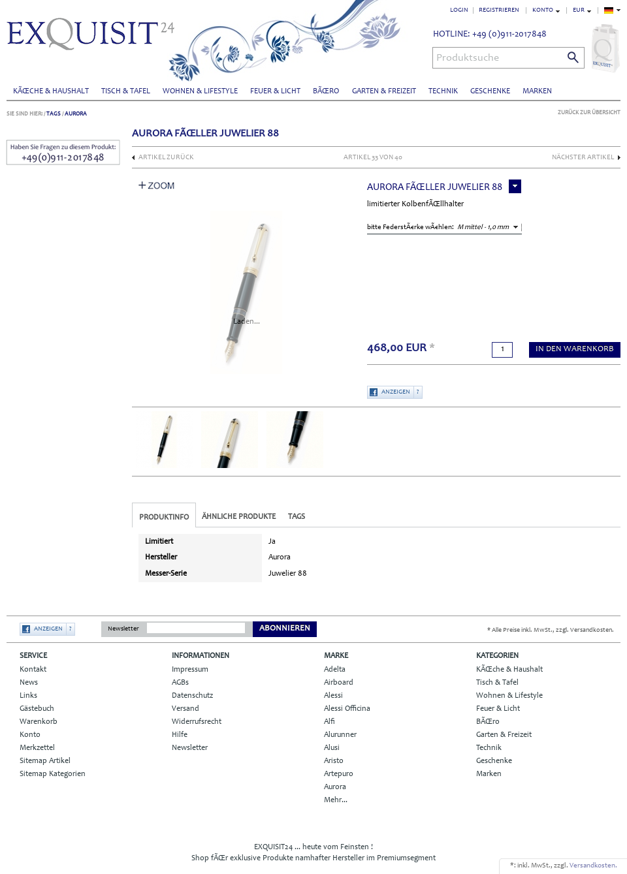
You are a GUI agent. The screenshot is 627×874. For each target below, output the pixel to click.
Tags (53, 114)
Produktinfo (164, 518)
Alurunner (340, 735)
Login (459, 10)
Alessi (333, 696)
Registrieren (499, 10)
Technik (443, 91)
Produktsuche (467, 58)
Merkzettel (37, 748)
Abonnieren (284, 629)
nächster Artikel (583, 157)
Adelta (335, 670)
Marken (537, 91)
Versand (185, 709)
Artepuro (338, 774)
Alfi (329, 722)
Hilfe (179, 735)
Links (28, 696)
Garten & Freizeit (384, 91)
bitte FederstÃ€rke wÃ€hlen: (410, 227)
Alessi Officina (347, 709)
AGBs (180, 683)
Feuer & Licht (275, 91)
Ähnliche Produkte (239, 517)
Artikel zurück (166, 157)
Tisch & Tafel (125, 91)
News (29, 683)
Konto (30, 735)
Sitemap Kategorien (53, 774)
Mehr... (335, 800)
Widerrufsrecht (196, 722)
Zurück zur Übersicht (589, 113)
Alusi (332, 748)
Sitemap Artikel (45, 761)
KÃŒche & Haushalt (51, 91)
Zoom (156, 185)
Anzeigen (395, 392)
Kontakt (33, 670)
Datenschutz (192, 696)
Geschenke (490, 91)
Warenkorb (38, 722)
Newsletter (123, 629)
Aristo (334, 761)
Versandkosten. (593, 865)
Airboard (338, 683)
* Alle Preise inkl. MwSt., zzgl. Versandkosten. (550, 630)
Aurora (76, 114)
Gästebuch (37, 709)
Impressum (190, 670)
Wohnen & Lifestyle (200, 91)
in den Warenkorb (575, 349)
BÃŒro (326, 91)
